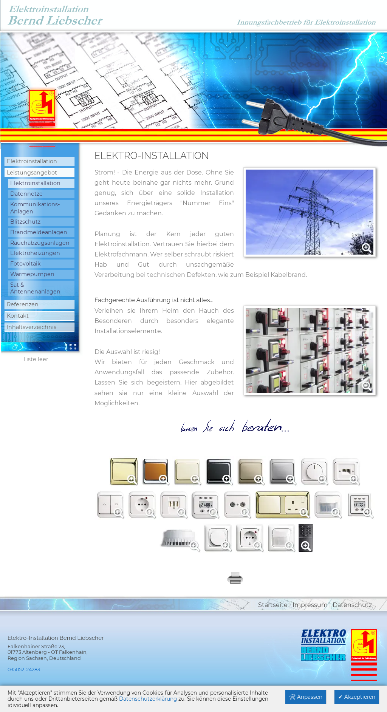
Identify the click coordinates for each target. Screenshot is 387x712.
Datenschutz (352, 605)
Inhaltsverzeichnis (31, 327)
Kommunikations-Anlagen (35, 208)
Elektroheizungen (35, 253)
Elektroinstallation (32, 161)
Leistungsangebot (32, 172)
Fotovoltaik (25, 263)
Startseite (273, 605)
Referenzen (23, 304)
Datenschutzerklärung (148, 699)
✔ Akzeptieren (356, 697)
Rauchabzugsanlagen (40, 242)
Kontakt (18, 315)
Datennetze (26, 193)
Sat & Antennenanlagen (35, 288)
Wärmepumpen (32, 274)
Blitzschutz (25, 221)
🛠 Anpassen (305, 697)
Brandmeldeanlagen (38, 232)
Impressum (310, 605)
